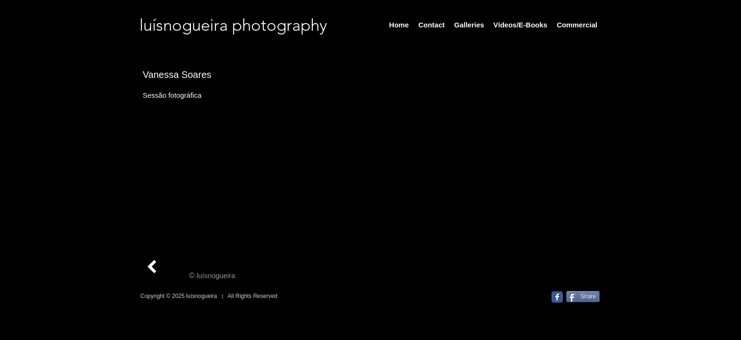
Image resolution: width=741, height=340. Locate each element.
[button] (415, 167)
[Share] (583, 296)
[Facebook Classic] (557, 297)
